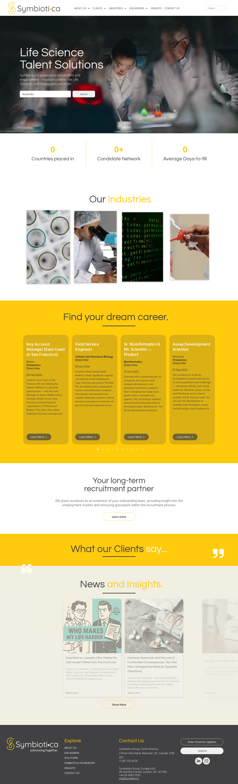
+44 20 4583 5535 (129, 775)
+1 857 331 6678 (128, 761)
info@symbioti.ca (129, 778)
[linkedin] (198, 761)
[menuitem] (83, 8)
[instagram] (206, 761)
